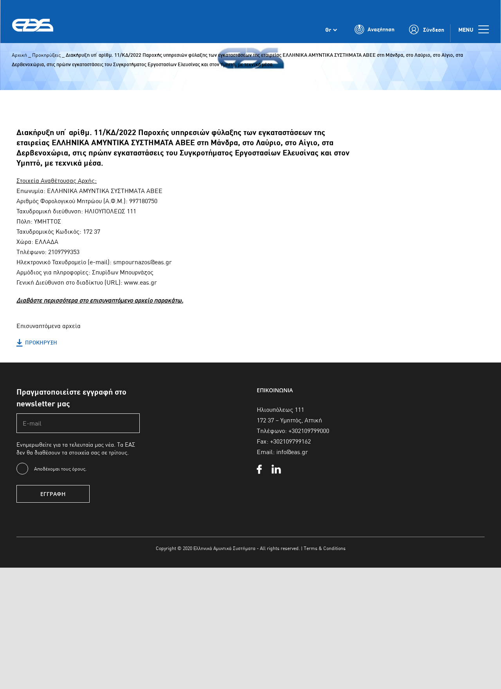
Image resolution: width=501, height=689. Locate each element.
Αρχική (19, 55)
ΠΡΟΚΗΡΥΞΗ (36, 343)
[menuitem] (331, 30)
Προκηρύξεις (46, 55)
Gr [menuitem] (328, 30)
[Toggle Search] (375, 30)
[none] (331, 30)
